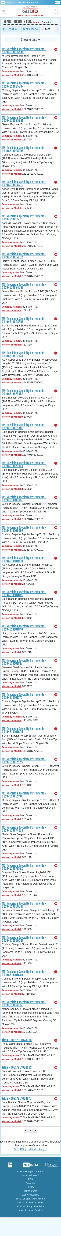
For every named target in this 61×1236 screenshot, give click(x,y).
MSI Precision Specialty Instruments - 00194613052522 (24, 760)
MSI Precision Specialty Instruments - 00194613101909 (24, 559)
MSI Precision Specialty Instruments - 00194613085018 (24, 217)
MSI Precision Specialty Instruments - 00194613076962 (24, 392)
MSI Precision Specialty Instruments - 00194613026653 (24, 1003)
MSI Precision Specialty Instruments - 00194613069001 (24, 939)
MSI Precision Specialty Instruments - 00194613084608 (24, 320)
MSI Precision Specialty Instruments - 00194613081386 (24, 426)
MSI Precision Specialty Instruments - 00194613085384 (24, 84)
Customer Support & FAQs (30, 1171)
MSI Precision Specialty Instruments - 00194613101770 (24, 696)
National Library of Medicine (22, 2)
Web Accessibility (30, 1194)
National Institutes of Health (30, 1202)
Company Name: (11, 71)
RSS (30, 1179)
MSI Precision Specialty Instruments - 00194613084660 (24, 286)
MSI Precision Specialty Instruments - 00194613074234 (24, 829)
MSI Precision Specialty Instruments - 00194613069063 (24, 905)
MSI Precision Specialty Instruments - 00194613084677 (24, 255)
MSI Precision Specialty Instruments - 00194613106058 (24, 498)
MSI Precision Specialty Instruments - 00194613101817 (24, 662)
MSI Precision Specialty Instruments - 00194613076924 (24, 464)
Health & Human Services (30, 1210)
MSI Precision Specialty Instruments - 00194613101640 (24, 973)
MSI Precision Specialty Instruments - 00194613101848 (24, 627)
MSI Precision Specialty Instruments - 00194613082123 (24, 354)
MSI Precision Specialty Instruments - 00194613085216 (24, 183)
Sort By (13, 29)
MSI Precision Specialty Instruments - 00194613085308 (24, 149)
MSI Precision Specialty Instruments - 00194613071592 (24, 867)
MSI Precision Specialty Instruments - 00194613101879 (24, 593)
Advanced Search (30, 1175)
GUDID (30, 11)
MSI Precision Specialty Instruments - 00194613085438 (24, 50)
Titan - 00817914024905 (17, 1040)
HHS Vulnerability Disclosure (30, 1198)
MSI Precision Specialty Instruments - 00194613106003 (24, 529)
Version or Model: (12, 75)
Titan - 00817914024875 (16, 1098)
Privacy (30, 1187)
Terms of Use (30, 1191)
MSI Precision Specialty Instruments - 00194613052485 (24, 794)
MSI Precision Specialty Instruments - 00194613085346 (24, 119)
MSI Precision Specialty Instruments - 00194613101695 (24, 730)
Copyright (30, 1183)
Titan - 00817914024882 (17, 1067)
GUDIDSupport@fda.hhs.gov (30, 1149)
